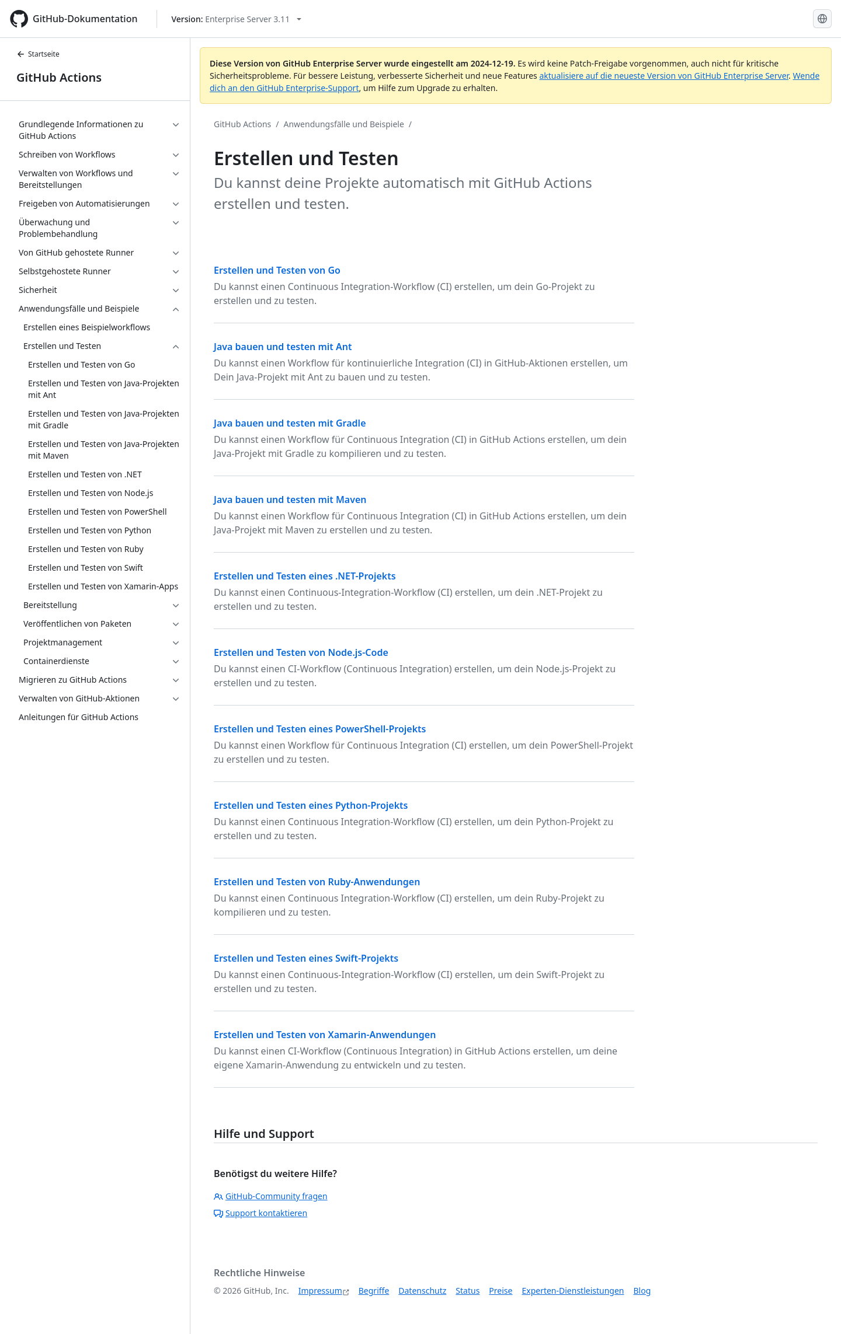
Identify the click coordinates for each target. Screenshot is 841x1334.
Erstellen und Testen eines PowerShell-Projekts (320, 728)
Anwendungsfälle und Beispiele (344, 124)
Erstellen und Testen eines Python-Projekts (311, 805)
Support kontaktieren (260, 1212)
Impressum (320, 1290)
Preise (500, 1290)
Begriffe (374, 1290)
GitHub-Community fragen (271, 1196)
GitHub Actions (59, 77)
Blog (642, 1290)
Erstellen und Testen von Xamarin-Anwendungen (325, 1034)
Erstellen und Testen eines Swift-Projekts (306, 958)
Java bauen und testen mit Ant (283, 346)
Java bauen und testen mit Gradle (290, 423)
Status (467, 1290)
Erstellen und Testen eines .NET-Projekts (305, 576)
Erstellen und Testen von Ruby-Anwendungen (317, 881)
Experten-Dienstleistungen (573, 1290)
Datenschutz (422, 1290)
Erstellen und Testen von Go (277, 270)
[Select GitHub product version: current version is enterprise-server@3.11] (236, 19)
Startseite (38, 54)
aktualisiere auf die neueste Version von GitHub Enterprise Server (663, 75)
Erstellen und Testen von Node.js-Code (301, 652)
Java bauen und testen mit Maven (290, 499)
